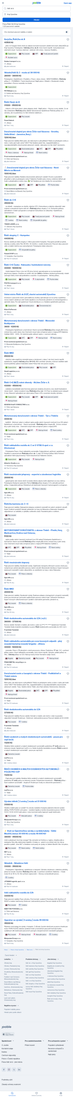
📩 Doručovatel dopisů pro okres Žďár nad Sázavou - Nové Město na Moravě (31, 169)
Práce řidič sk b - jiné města (12, 1062)
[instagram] (9, 1069)
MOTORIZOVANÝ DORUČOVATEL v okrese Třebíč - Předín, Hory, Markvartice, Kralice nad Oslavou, (33, 531)
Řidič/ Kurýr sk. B (12, 102)
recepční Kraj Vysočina (55, 996)
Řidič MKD (9, 353)
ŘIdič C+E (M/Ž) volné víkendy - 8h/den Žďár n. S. (27, 382)
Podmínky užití (7, 1080)
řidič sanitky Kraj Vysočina (34, 969)
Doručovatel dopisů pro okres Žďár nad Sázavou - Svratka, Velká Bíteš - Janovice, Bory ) (31, 132)
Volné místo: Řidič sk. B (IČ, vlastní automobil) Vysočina (29, 294)
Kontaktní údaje (7, 1048)
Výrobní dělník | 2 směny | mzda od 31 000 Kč (25, 801)
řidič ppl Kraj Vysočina (33, 972)
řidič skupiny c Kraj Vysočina (35, 984)
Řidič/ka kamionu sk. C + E (16, 504)
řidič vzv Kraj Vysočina (33, 975)
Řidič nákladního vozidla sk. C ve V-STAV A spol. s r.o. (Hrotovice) (28, 446)
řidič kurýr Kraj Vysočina (34, 992)
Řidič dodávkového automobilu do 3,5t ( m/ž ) (25, 618)
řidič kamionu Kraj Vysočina (35, 966)
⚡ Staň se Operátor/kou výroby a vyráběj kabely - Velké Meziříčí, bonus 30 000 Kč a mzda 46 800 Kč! (30, 832)
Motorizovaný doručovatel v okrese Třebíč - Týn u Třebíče (31, 416)
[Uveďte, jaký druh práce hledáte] (37, 8)
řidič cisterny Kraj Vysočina (35, 978)
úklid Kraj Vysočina (53, 982)
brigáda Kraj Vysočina (54, 963)
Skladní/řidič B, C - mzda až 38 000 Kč (22, 72)
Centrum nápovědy (9, 1055)
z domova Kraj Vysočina (55, 976)
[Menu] (3, 3)
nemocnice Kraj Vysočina (55, 990)
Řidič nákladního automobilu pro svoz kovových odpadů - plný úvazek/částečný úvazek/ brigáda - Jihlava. (33, 642)
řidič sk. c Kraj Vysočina (34, 963)
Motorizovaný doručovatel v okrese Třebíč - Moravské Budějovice (29, 322)
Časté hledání (11, 955)
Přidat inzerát (30, 1045)
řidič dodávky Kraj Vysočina (56, 993)
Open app (68, 3)
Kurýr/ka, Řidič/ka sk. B (14, 39)
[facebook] (4, 1069)
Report (65, 66)
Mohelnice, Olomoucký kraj (13, 990)
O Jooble (5, 1045)
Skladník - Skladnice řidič (16, 863)
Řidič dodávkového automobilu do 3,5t (22, 709)
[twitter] (14, 1069)
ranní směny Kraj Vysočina (56, 979)
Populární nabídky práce (12, 1009)
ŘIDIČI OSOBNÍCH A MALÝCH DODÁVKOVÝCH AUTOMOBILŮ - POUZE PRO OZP (32, 770)
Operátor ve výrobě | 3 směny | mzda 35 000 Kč (26, 920)
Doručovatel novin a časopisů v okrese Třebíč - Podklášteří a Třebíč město (32, 674)
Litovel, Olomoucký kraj (12, 969)
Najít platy (51, 1054)
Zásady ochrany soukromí (11, 1084)
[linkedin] (19, 1069)
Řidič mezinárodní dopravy (16, 562)
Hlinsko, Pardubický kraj (12, 966)
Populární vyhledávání (56, 1045)
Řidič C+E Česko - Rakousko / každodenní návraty (27, 265)
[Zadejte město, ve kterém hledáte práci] (37, 14)
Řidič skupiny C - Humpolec (17, 235)
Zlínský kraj (8, 963)
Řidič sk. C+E (10, 200)
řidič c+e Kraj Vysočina (33, 981)
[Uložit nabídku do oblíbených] (67, 39)
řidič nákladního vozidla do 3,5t (19, 893)
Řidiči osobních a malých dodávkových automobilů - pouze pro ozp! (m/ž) (33, 738)
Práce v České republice (11, 1059)
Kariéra (4, 1052)
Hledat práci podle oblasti (12, 1012)
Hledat (36, 20)
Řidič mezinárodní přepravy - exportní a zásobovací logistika (32, 474)
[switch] (67, 32)
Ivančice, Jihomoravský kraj (13, 987)
